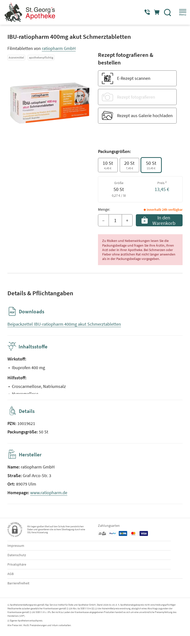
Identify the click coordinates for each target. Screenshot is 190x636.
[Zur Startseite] (31, 12)
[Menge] (115, 220)
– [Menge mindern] (103, 220)
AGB (10, 574)
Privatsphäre (16, 564)
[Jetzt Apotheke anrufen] (143, 12)
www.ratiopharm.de (48, 492)
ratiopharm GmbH (59, 48)
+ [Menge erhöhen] (127, 220)
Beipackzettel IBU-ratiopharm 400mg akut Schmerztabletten (64, 324)
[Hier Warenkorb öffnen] (155, 12)
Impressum (15, 545)
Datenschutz (16, 555)
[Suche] (166, 12)
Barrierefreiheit (18, 583)
